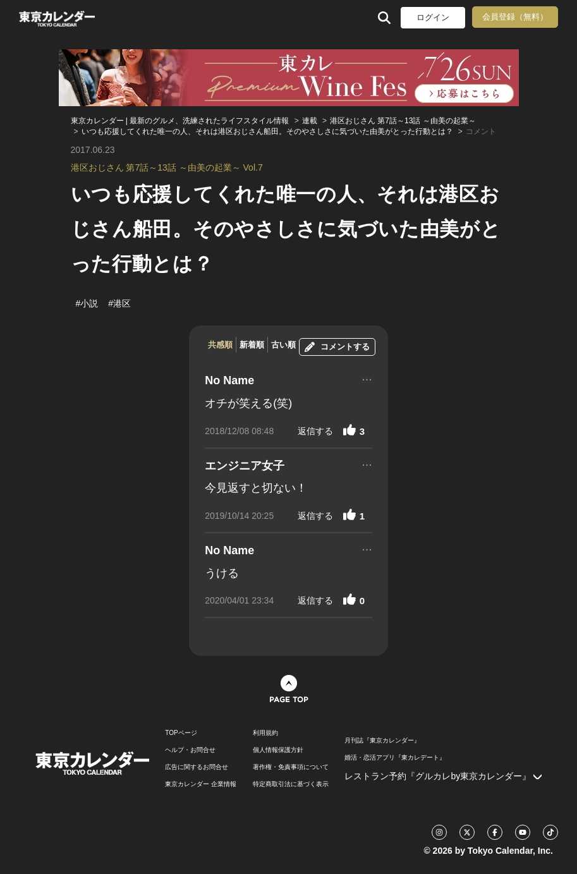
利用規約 (265, 733)
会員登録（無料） (515, 16)
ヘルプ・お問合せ (190, 750)
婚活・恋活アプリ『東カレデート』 (395, 758)
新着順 (252, 344)
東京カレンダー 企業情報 (200, 784)
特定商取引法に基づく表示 (291, 784)
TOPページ (181, 733)
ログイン (432, 17)
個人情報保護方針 (278, 750)
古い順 (283, 344)
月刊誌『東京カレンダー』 (382, 740)
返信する (315, 431)
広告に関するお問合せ (196, 767)
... (366, 378)
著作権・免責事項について (291, 767)
